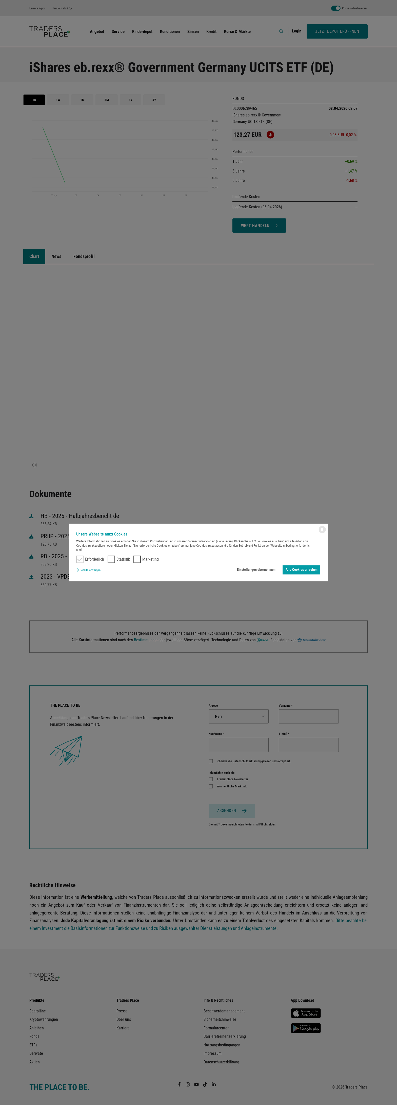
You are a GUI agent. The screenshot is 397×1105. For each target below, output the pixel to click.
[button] (90, 570)
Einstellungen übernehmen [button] (256, 569)
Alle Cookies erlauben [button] (301, 569)
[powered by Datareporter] (322, 532)
